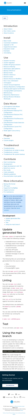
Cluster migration (9, 62)
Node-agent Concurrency (12, 130)
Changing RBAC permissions (13, 91)
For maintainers (9, 192)
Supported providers (10, 47)
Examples (7, 51)
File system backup (10, 108)
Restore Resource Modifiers (12, 78)
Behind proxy (8, 93)
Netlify (21, 410)
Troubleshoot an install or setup (14, 150)
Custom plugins (9, 140)
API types (7, 186)
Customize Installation (11, 43)
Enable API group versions (12, 64)
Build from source (9, 168)
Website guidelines (10, 174)
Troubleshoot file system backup (14, 154)
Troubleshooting (9, 148)
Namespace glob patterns (12, 68)
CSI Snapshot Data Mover (12, 106)
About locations (9, 33)
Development (8, 164)
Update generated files (13, 218)
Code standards (9, 172)
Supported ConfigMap (11, 188)
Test (7, 222)
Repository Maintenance (11, 95)
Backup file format (9, 184)
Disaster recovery (9, 60)
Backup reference (9, 70)
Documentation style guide (12, 176)
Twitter (12, 394)
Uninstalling (7, 53)
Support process (9, 190)
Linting (8, 220)
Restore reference (9, 74)
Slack (19, 394)
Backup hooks (8, 72)
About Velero (8, 29)
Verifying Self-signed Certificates (14, 89)
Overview (7, 138)
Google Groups (9, 397)
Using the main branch (13, 224)
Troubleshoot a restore (11, 152)
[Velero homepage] (7, 3)
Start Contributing (9, 162)
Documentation (10, 385)
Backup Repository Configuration (14, 87)
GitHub (23, 397)
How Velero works (9, 31)
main (5, 18)
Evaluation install (9, 49)
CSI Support (7, 83)
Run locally (7, 170)
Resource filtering (9, 66)
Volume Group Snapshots (12, 85)
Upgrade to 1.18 (8, 45)
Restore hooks (8, 76)
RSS (17, 397)
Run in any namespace (11, 81)
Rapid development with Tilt (13, 166)
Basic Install (7, 41)
